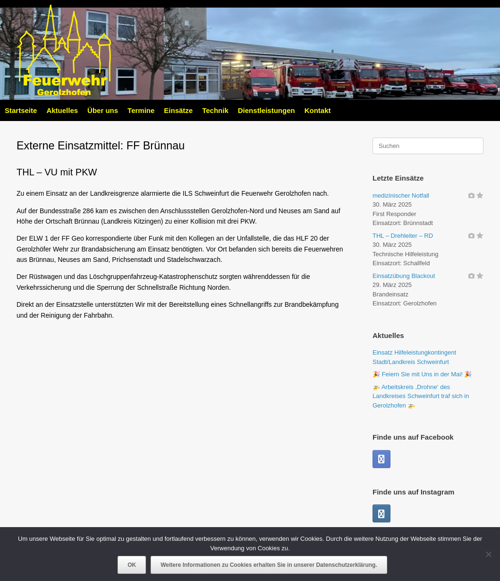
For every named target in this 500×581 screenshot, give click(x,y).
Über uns (102, 110)
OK (131, 565)
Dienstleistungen (266, 110)
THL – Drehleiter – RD (403, 235)
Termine (140, 110)
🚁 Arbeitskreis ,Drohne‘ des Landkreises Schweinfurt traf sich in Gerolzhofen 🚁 (421, 396)
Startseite (21, 110)
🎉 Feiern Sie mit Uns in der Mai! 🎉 (422, 374)
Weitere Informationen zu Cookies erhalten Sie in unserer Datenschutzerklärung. (269, 565)
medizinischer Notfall (401, 195)
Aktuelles (62, 110)
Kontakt (318, 110)
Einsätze (178, 110)
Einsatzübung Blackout (404, 275)
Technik (215, 110)
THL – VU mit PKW (57, 172)
